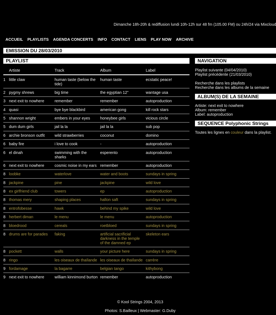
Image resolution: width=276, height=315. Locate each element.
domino (152, 135)
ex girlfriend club (23, 191)
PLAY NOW (161, 39)
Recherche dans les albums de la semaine (232, 87)
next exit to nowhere (26, 101)
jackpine (16, 182)
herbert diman (21, 217)
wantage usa (157, 92)
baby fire (16, 144)
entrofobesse (20, 208)
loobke (15, 174)
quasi (13, 109)
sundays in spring (161, 174)
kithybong (154, 268)
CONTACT (120, 39)
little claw (17, 79)
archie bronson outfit (27, 135)
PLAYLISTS (38, 39)
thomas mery (20, 199)
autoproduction (159, 101)
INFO (102, 39)
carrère (152, 260)
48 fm (207, 24)
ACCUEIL (14, 39)
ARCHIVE (185, 39)
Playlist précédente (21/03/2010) (223, 74)
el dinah (16, 152)
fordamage (18, 268)
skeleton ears (157, 234)
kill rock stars (157, 109)
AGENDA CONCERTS (73, 39)
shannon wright (22, 118)
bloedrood (18, 225)
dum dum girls (21, 126)
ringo (13, 260)
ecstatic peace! (159, 79)
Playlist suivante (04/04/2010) (221, 70)
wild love (153, 182)
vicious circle (157, 118)
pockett (15, 251)
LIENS (140, 39)
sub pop (153, 126)
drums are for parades (28, 234)
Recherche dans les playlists (220, 83)
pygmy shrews (21, 92)
